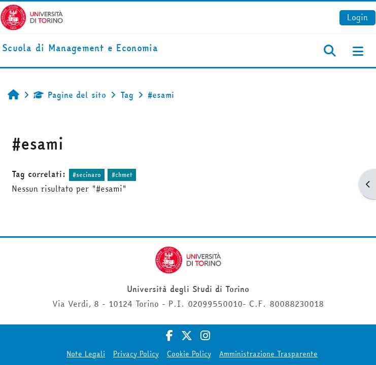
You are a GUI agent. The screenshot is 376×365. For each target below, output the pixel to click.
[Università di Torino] (31, 16)
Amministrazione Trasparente (268, 353)
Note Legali (85, 353)
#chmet (122, 174)
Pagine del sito (69, 95)
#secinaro (87, 174)
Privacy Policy (136, 353)
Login (357, 17)
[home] (80, 48)
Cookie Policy (189, 353)
